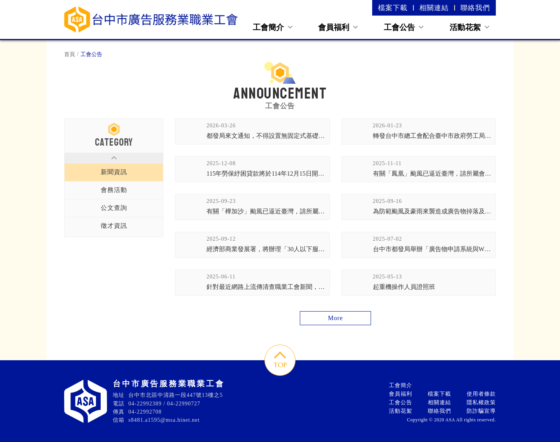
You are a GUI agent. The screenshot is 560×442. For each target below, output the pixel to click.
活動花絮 (469, 27)
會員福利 (338, 27)
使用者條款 (481, 394)
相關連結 (434, 8)
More (335, 318)
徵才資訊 (114, 225)
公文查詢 (114, 207)
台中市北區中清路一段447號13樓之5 (175, 395)
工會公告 (404, 27)
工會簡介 (272, 27)
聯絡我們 (475, 8)
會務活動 (114, 190)
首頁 (69, 54)
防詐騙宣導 (481, 411)
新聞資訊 (114, 172)
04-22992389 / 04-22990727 (164, 404)
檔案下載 (393, 8)
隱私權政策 (481, 402)
